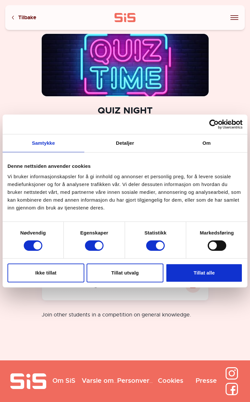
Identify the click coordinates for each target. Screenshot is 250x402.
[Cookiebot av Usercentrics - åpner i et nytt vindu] (214, 124)
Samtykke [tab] (43, 143)
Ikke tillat (45, 272)
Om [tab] (206, 143)
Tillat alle (204, 272)
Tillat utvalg (125, 272)
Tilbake (23, 17)
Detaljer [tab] (125, 143)
